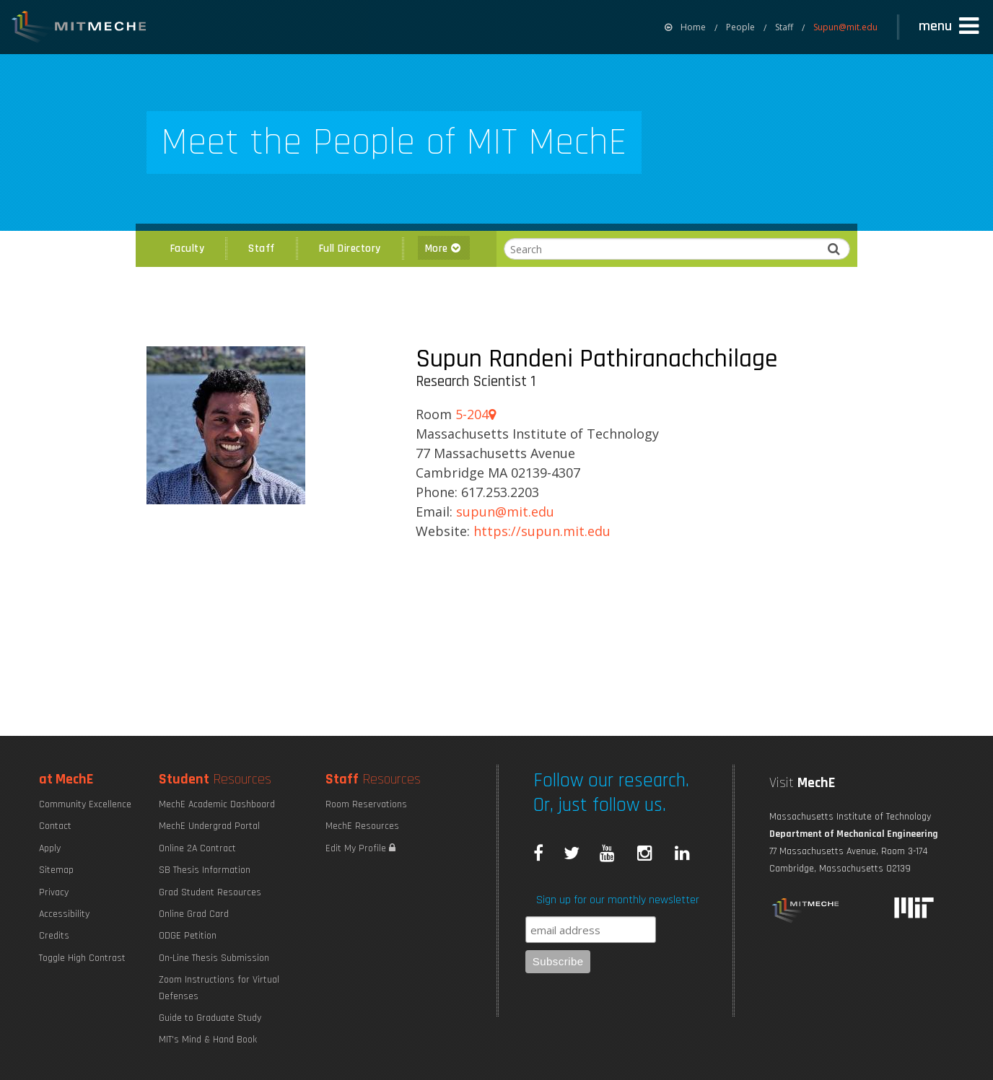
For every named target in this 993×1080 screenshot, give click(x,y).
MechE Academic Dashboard (217, 804)
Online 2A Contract (197, 848)
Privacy (54, 892)
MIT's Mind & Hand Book (208, 1039)
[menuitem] (685, 27)
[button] (950, 26)
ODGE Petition (187, 935)
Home (685, 27)
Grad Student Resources (210, 892)
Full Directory (350, 248)
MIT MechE (79, 29)
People (740, 27)
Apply (50, 848)
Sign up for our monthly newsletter (617, 900)
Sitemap (56, 870)
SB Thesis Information (204, 870)
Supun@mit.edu (845, 27)
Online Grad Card (194, 914)
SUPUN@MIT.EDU (505, 511)
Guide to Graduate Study (210, 1017)
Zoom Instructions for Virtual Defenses (219, 987)
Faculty (187, 248)
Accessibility (64, 914)
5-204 (475, 414)
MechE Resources (362, 826)
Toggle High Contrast (82, 958)
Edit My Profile (360, 848)
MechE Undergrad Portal (209, 826)
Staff (784, 27)
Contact (55, 826)
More (444, 248)
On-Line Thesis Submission (214, 958)
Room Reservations (366, 804)
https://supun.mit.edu (542, 531)
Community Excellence (85, 804)
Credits (54, 935)
